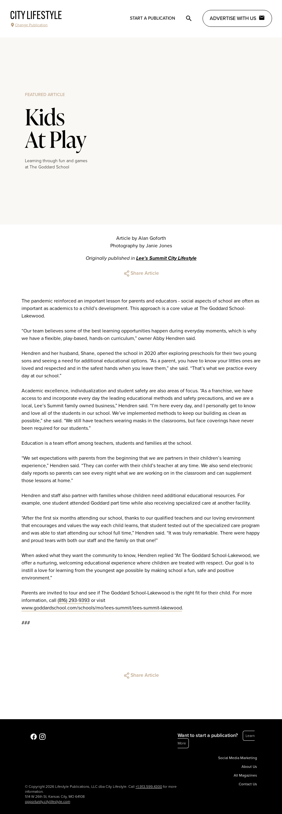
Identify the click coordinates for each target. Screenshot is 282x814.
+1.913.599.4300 (149, 786)
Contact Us (248, 784)
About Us (249, 766)
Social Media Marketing (237, 758)
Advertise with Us (237, 18)
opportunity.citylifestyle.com (47, 801)
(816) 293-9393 (74, 600)
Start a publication (152, 18)
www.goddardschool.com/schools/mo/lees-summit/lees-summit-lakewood (102, 608)
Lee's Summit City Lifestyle (166, 258)
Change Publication (29, 24)
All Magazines (245, 775)
